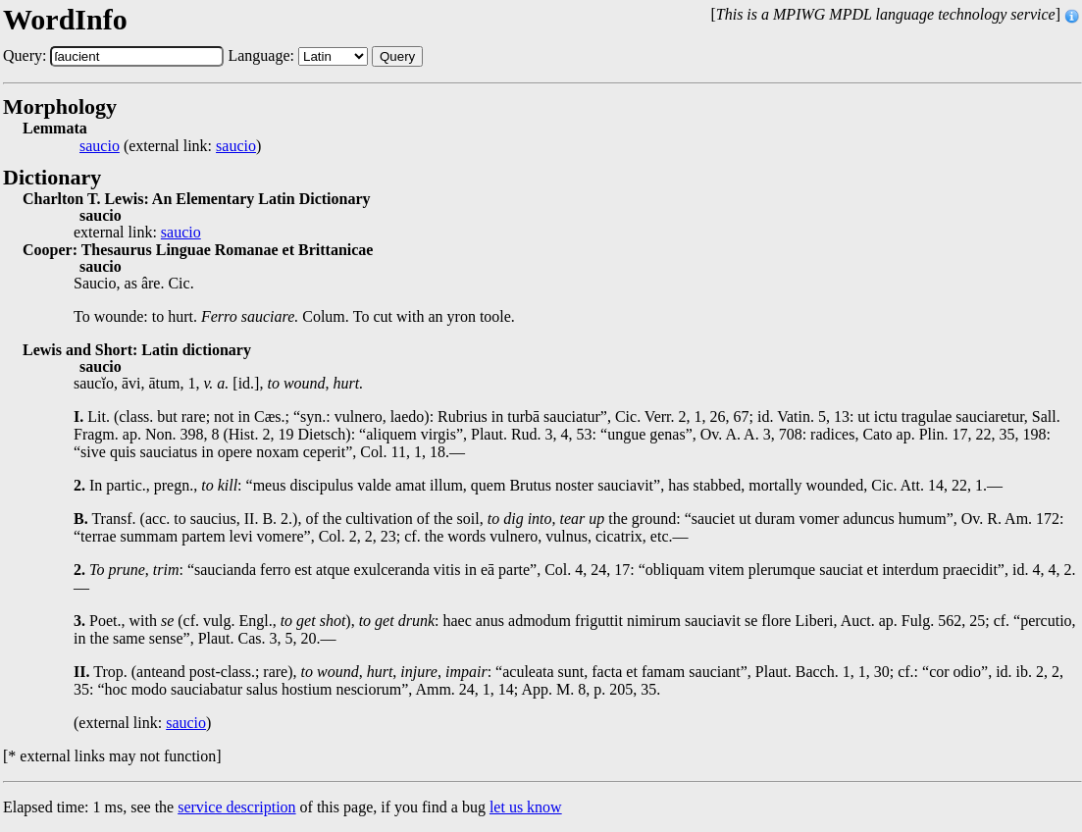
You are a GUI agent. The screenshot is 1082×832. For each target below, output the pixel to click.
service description (236, 807)
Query (397, 56)
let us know (525, 807)
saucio (99, 146)
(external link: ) (170, 146)
